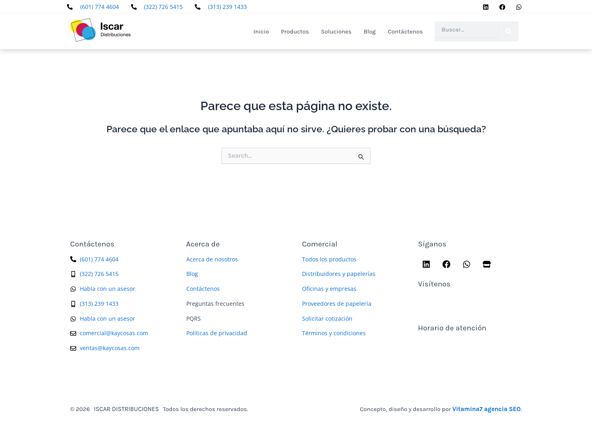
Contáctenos (405, 31)
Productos (295, 31)
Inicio (261, 31)
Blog (370, 31)
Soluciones (336, 31)
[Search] (508, 31)
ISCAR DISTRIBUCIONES (126, 408)
